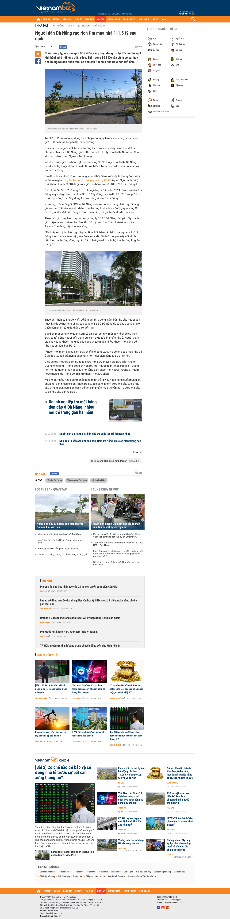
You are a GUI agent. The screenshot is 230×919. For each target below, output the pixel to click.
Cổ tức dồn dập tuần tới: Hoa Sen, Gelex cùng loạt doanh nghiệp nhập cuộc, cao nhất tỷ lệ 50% (126, 689)
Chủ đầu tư (99, 25)
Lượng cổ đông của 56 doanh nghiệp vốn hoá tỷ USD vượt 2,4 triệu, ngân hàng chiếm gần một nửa (88, 602)
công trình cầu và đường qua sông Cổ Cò (87, 180)
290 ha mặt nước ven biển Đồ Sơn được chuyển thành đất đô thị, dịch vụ (178, 798)
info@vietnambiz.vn (54, 913)
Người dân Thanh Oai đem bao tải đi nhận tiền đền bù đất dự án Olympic (116, 525)
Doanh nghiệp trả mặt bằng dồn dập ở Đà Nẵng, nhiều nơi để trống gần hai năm (73, 407)
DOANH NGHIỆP (129, 19)
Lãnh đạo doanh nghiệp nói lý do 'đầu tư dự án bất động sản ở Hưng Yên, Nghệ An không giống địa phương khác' (118, 554)
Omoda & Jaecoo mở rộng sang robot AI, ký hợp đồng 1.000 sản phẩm (80, 618)
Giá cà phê (128, 872)
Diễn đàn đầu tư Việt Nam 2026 (142, 876)
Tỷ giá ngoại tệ (65, 872)
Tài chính (76, 698)
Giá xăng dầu (179, 872)
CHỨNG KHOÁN (113, 19)
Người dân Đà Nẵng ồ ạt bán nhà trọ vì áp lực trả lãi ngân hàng (94, 434)
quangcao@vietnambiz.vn (174, 902)
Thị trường (57, 25)
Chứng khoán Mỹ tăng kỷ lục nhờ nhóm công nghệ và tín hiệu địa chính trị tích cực (179, 845)
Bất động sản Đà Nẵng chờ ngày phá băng (58, 548)
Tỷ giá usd (79, 872)
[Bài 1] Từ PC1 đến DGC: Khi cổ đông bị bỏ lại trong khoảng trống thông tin (51, 689)
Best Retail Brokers (116, 876)
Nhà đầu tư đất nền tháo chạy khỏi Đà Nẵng (59, 534)
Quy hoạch (83, 25)
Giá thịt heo (78, 876)
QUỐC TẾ (78, 19)
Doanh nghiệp (116, 698)
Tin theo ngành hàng (162, 29)
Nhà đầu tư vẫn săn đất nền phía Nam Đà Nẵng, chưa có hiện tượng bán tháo (100, 442)
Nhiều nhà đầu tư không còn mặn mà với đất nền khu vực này (60, 525)
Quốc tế (38, 741)
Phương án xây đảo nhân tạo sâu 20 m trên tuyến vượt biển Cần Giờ (78, 586)
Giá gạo (89, 876)
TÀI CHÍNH (89, 19)
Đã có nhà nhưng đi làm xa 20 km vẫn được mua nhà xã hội (117, 563)
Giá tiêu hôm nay (143, 872)
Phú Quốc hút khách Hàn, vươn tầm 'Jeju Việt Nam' (69, 631)
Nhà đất (42, 25)
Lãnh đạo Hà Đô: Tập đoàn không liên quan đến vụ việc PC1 (72, 853)
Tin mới (46, 581)
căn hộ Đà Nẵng (99, 480)
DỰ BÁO (56, 19)
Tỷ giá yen (91, 872)
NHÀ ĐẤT (100, 19)
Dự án (71, 25)
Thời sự (43, 591)
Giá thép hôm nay (47, 876)
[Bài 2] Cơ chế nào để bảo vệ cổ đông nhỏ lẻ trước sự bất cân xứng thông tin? (126, 736)
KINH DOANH (144, 19)
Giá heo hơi (116, 872)
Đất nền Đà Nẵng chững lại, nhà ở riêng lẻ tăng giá (62, 554)
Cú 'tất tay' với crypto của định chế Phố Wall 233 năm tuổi (130, 821)
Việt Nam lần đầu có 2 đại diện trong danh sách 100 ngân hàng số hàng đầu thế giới (88, 689)
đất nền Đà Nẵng (54, 480)
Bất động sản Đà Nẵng (77, 480)
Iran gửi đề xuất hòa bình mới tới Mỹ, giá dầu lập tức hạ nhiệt (50, 734)
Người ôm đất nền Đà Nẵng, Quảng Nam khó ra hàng (61, 541)
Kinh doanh (45, 622)
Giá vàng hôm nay (48, 872)
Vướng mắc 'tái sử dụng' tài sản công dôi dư (131, 842)
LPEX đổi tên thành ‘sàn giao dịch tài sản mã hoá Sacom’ (88, 734)
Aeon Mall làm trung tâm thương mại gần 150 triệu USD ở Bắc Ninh (118, 544)
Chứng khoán (46, 609)
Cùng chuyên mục (106, 489)
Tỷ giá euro (103, 872)
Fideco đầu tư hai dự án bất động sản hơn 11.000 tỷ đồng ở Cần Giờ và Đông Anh (131, 773)
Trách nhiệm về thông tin (50, 916)
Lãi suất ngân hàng (162, 872)
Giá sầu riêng (64, 876)
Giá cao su (100, 876)
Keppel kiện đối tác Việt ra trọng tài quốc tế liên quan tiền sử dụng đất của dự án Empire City (116, 535)
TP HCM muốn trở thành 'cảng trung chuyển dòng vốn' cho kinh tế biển (80, 645)
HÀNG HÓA (67, 19)
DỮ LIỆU (156, 19)
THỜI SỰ (46, 19)
